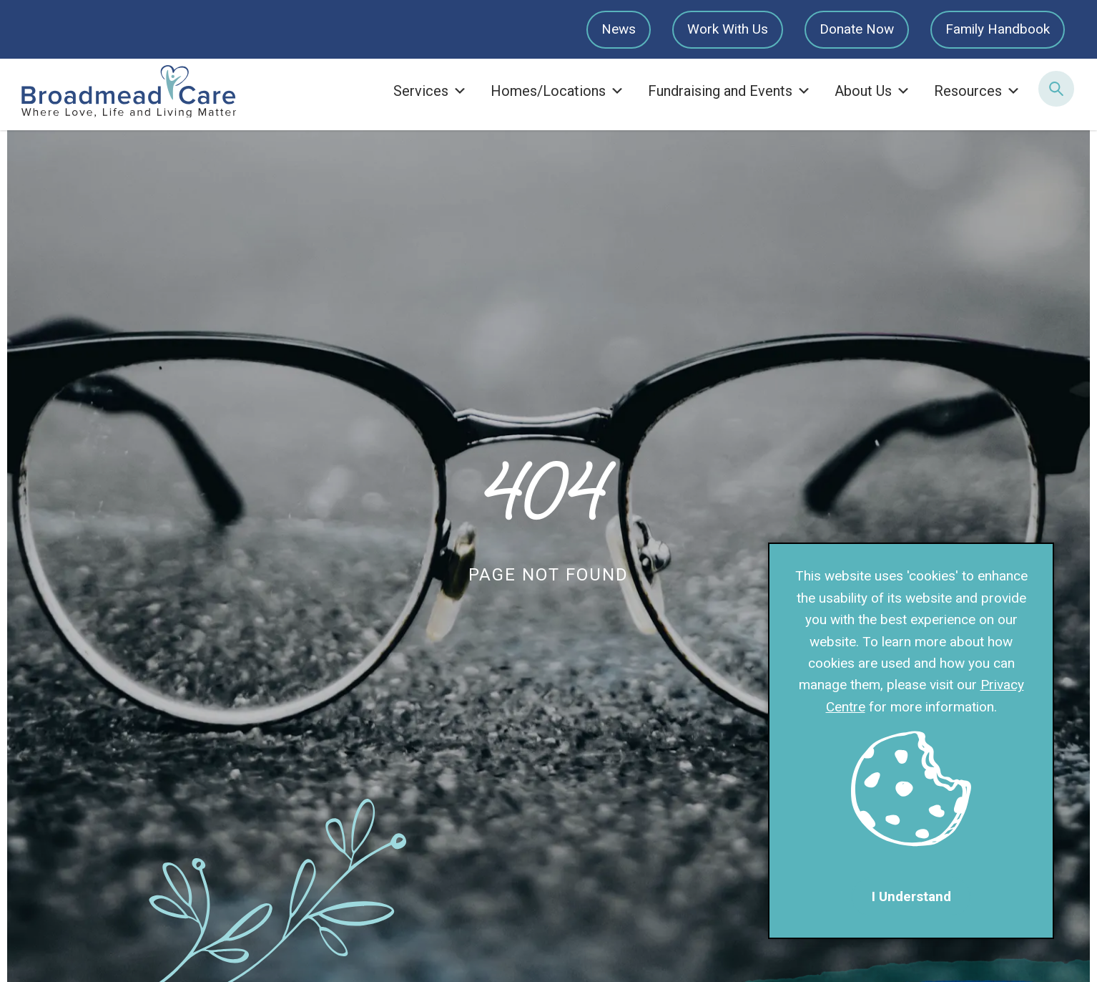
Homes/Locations (557, 90)
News (618, 29)
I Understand (911, 896)
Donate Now (857, 29)
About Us (872, 90)
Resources (977, 90)
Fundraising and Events (729, 90)
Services (430, 90)
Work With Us (727, 29)
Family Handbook (997, 29)
